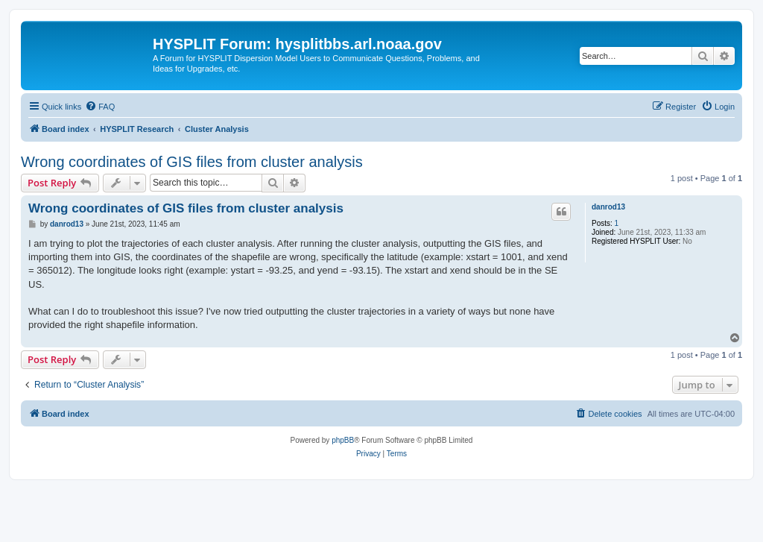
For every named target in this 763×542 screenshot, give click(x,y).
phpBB (343, 440)
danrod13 (608, 207)
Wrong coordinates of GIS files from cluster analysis (192, 162)
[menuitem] (100, 107)
